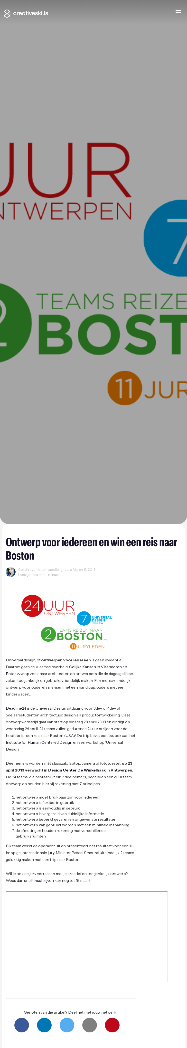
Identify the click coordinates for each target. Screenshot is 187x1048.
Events (33, 580)
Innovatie (78, 580)
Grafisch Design (54, 580)
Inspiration (98, 580)
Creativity (15, 580)
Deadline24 (16, 708)
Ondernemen (121, 580)
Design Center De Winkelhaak (77, 770)
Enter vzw (15, 673)
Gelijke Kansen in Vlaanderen (95, 666)
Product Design (148, 580)
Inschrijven (44, 880)
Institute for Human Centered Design (39, 742)
